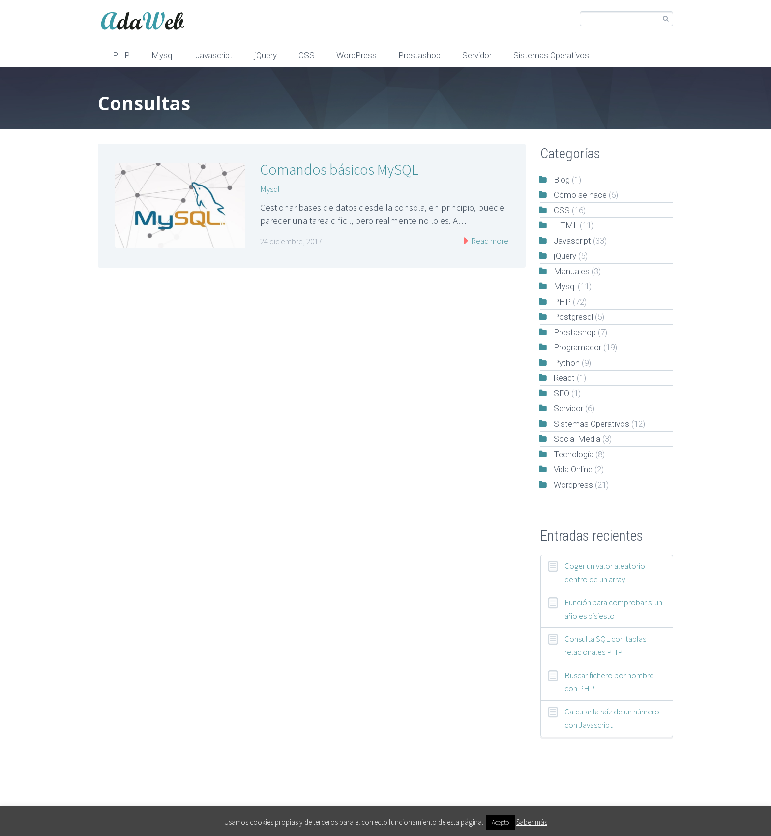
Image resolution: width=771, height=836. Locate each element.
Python (567, 363)
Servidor (477, 55)
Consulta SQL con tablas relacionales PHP (605, 645)
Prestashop (419, 55)
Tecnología (573, 454)
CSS (306, 55)
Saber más (531, 822)
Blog (562, 180)
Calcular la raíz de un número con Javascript (611, 718)
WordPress (356, 55)
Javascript (214, 55)
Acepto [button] (500, 822)
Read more (489, 240)
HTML (566, 225)
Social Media (577, 439)
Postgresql (573, 317)
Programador (577, 347)
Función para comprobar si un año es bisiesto (613, 609)
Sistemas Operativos (551, 55)
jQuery (265, 55)
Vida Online (573, 469)
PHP (121, 55)
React (564, 378)
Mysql (162, 55)
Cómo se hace (580, 195)
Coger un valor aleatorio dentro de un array (604, 572)
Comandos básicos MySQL (339, 169)
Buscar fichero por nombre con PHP (609, 682)
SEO (561, 393)
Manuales (572, 271)
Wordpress (573, 485)
